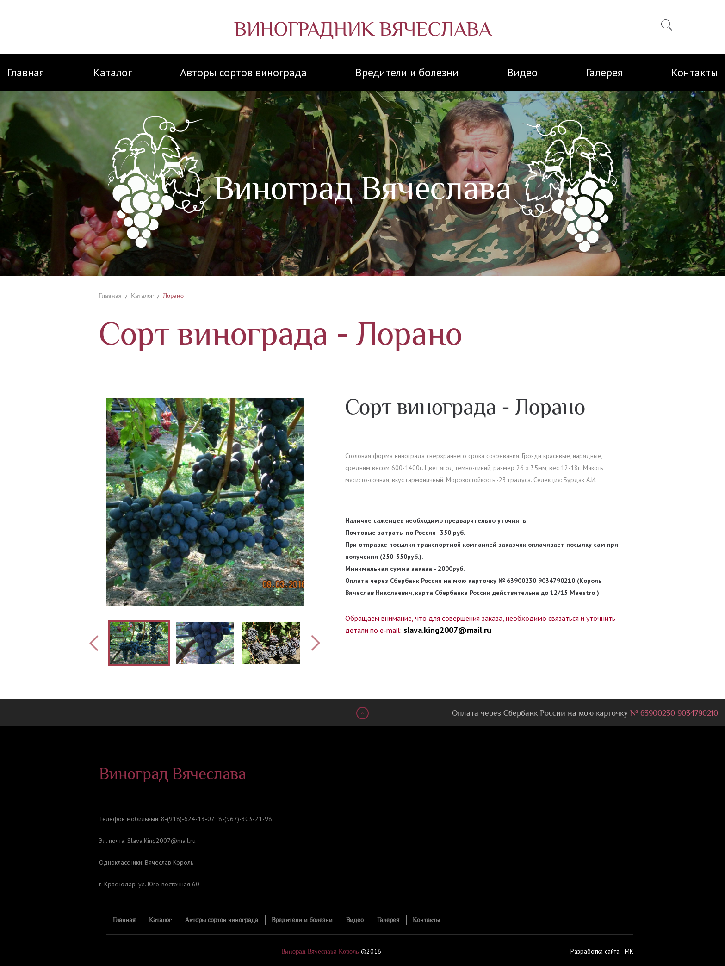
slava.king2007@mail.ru (447, 630)
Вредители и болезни (407, 72)
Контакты (694, 72)
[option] (205, 502)
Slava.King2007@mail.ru (161, 840)
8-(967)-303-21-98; (246, 819)
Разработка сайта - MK (601, 951)
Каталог (112, 72)
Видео (522, 72)
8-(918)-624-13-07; (189, 819)
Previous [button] (94, 643)
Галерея (604, 72)
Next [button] (315, 643)
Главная (25, 72)
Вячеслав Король (169, 862)
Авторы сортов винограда (243, 72)
